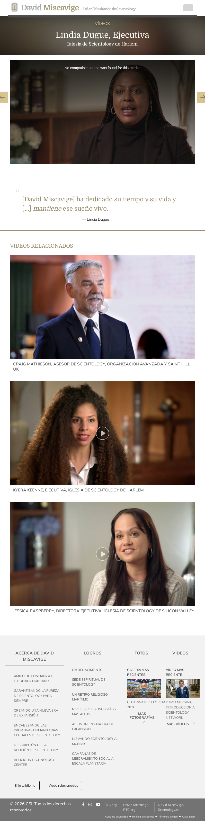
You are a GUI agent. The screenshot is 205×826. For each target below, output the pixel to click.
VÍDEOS (102, 23)
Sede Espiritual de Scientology (88, 681)
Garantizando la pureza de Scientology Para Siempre (36, 695)
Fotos (141, 653)
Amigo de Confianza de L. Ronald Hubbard (35, 678)
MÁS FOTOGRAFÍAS (142, 715)
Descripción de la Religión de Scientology (36, 747)
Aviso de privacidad (116, 816)
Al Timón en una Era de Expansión (93, 726)
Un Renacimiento (87, 670)
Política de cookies (143, 816)
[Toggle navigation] (188, 8)
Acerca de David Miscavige (34, 656)
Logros (92, 653)
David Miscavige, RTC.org (136, 807)
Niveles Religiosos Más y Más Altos (94, 711)
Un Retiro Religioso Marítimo (90, 696)
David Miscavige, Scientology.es (171, 807)
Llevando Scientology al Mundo (95, 741)
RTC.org (110, 805)
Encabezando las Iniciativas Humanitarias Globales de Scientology (37, 730)
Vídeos (180, 653)
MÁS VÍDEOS (178, 724)
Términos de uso (168, 816)
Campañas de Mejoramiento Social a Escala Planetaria (92, 758)
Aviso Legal (188, 816)
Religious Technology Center (34, 762)
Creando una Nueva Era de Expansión (36, 712)
